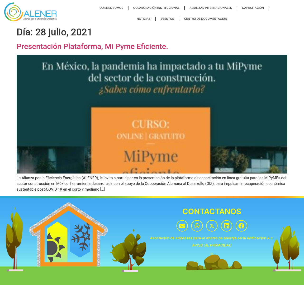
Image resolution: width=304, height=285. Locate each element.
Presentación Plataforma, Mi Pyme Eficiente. (92, 46)
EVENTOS (167, 18)
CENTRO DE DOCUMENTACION (205, 18)
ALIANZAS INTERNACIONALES (211, 8)
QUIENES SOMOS (111, 8)
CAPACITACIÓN (253, 8)
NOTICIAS (144, 18)
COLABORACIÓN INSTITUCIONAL (156, 8)
